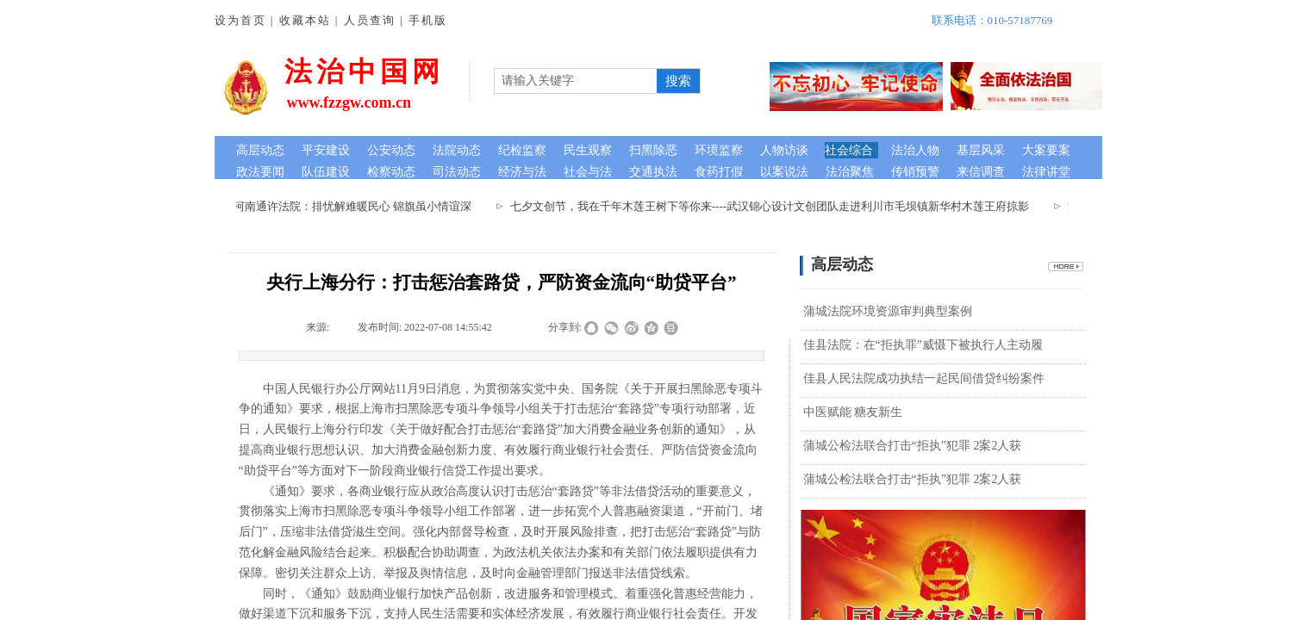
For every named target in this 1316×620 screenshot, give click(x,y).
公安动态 (391, 150)
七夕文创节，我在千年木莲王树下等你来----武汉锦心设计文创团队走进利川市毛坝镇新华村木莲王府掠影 (772, 206)
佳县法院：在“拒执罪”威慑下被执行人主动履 (923, 344)
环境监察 (719, 150)
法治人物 (915, 150)
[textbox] (576, 81)
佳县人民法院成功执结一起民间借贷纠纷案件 (924, 378)
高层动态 (260, 150)
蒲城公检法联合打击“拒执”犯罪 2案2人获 (912, 445)
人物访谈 (784, 150)
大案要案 (1046, 150)
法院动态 (457, 150)
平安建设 (326, 150)
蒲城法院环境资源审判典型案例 (887, 311)
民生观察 (588, 150)
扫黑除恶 (653, 150)
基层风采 (981, 150)
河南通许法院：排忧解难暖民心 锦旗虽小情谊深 (355, 206)
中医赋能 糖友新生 (853, 412)
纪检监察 (522, 150)
